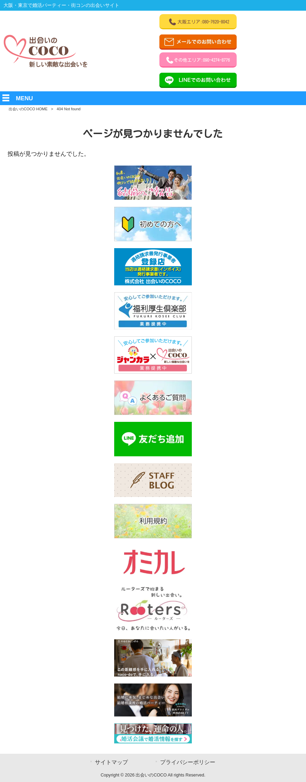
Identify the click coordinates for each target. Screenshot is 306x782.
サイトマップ (111, 762)
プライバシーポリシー (187, 762)
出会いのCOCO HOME (28, 109)
